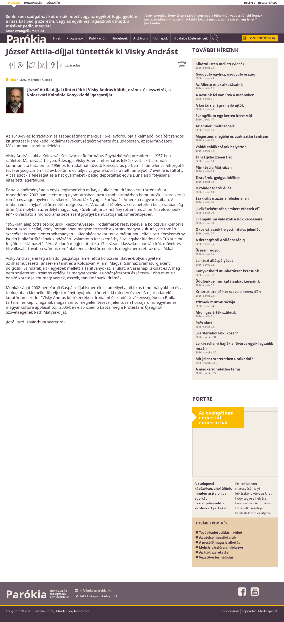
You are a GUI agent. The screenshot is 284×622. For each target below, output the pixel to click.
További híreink (215, 50)
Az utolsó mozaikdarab (217, 537)
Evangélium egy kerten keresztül (224, 115)
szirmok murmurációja (215, 302)
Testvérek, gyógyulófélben (218, 177)
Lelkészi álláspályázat (214, 260)
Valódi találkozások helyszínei (222, 146)
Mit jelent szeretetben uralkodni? (224, 358)
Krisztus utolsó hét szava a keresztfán (228, 291)
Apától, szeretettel (214, 552)
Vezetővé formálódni (216, 557)
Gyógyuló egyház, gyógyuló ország (225, 74)
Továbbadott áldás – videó (220, 532)
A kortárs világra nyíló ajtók (220, 105)
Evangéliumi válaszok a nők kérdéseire (229, 219)
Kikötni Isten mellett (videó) (220, 64)
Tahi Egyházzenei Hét (214, 157)
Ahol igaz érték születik (216, 312)
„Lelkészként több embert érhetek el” (228, 208)
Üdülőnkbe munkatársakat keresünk (228, 281)
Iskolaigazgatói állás (213, 188)
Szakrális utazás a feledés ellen (222, 198)
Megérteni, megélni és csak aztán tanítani (232, 136)
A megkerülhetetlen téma (218, 369)
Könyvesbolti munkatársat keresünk (227, 271)
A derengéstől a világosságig (220, 239)
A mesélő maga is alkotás (219, 542)
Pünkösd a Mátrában (214, 167)
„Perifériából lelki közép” (217, 333)
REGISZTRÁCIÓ (267, 3)
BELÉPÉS (249, 3)
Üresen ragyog (208, 250)
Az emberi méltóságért (215, 126)
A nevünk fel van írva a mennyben (225, 95)
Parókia (26, 39)
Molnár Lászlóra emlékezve (221, 547)
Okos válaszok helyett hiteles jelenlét (228, 229)
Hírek (14, 80)
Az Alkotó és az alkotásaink (219, 84)
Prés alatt (204, 322)
